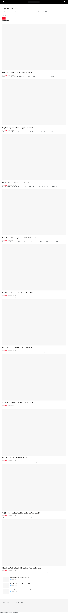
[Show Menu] (3, 2)
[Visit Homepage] (34, 2)
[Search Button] (64, 2)
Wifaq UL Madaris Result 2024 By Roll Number (16, 458)
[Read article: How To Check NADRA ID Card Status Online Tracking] (34, 377)
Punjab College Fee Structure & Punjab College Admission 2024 (21, 513)
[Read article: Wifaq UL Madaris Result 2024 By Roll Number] (34, 432)
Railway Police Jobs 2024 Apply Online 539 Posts (17, 348)
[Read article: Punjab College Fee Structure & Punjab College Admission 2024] (34, 487)
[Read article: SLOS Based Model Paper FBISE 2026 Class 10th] (34, 47)
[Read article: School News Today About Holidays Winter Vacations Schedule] (34, 542)
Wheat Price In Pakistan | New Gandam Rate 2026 (17, 293)
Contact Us (10, 602)
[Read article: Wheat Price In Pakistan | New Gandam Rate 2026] (34, 267)
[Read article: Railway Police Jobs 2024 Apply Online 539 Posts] (34, 322)
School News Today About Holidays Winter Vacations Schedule (21, 568)
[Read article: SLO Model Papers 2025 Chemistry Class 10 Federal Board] (34, 157)
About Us (15, 602)
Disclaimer (5, 602)
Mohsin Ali (5, 75)
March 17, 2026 (11, 75)
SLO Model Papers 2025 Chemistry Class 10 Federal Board (20, 183)
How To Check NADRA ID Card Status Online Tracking (18, 403)
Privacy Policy (20, 602)
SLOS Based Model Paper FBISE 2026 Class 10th (17, 73)
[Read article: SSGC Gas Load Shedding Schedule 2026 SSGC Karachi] (34, 212)
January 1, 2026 (11, 185)
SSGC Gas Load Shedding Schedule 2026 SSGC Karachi (19, 238)
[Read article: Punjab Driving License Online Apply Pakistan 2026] (34, 102)
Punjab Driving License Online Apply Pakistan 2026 (17, 128)
